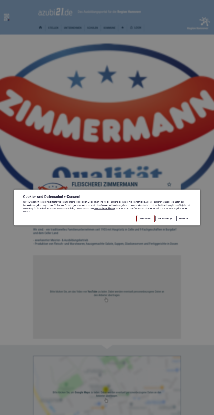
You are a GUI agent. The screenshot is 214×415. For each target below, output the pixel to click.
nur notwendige (165, 218)
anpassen (183, 218)
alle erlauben (146, 218)
